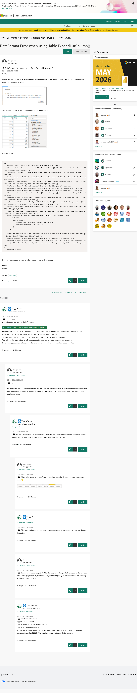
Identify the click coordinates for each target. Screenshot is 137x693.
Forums (36, 16)
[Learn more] (102, 97)
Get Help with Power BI (43, 37)
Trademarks (132, 678)
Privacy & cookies (108, 678)
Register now (7, 8)
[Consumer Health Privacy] (29, 686)
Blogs (75, 16)
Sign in (117, 21)
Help (124, 21)
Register (109, 21)
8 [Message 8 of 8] (23, 644)
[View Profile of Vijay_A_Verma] (17, 313)
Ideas (55, 16)
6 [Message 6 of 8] (23, 544)
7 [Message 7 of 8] (23, 590)
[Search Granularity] (72, 26)
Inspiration (46, 16)
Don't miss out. (112, 30)
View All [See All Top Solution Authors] (98, 146)
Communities (65, 16)
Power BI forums (8, 37)
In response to (15, 379)
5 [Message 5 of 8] (23, 501)
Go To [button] (132, 21)
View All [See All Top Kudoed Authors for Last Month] (98, 192)
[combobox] (108, 26)
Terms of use (121, 678)
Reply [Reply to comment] (82, 359)
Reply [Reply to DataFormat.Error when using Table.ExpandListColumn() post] (82, 285)
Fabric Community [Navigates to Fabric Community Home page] (23, 15)
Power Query (64, 37)
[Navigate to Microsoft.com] (6, 15)
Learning (84, 16)
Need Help (12, 279)
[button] (67, 51)
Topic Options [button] (80, 51)
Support (93, 16)
